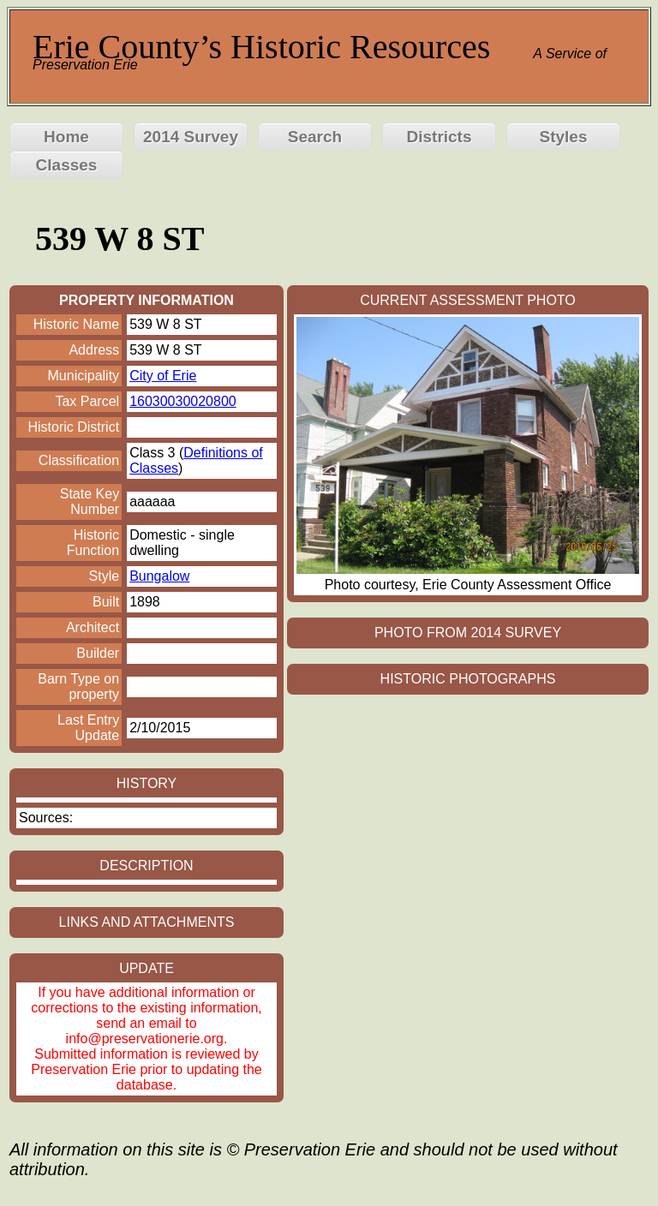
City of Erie (162, 375)
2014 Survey (190, 137)
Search (315, 137)
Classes (67, 165)
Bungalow (159, 576)
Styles (564, 137)
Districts (438, 137)
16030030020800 (182, 401)
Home (66, 137)
